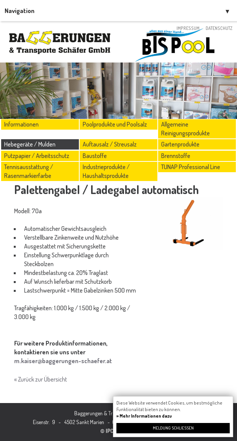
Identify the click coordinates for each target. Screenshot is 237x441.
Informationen (21, 124)
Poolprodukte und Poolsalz (115, 124)
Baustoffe (95, 156)
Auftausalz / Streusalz (110, 144)
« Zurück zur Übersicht (40, 379)
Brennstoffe (175, 156)
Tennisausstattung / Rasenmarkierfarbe (28, 171)
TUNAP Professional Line (190, 167)
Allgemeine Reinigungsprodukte (185, 128)
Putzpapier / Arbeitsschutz (36, 156)
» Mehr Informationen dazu (144, 416)
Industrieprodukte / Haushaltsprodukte (106, 171)
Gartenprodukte (180, 144)
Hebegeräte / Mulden (30, 144)
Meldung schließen (173, 428)
